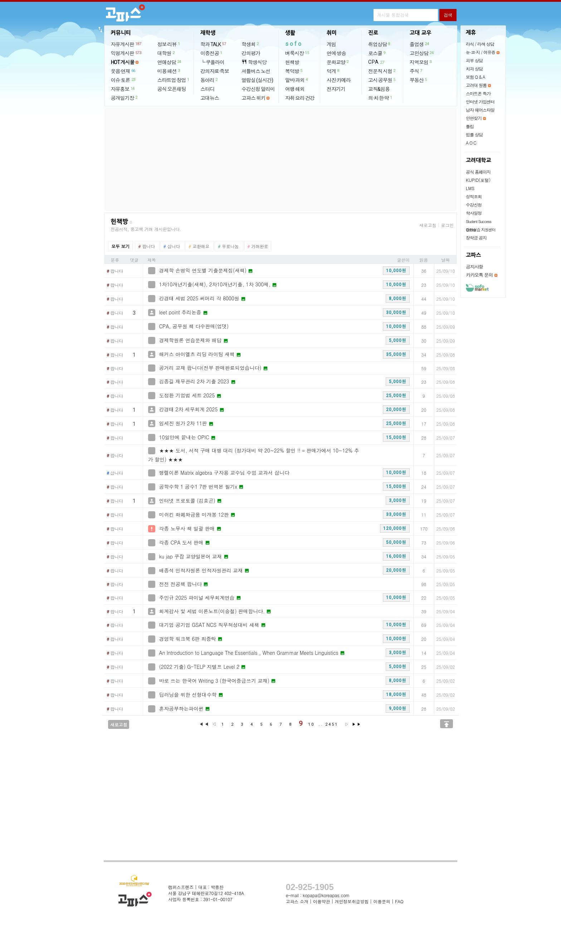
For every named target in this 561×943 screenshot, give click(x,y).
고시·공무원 (382, 80)
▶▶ (357, 724)
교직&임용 (379, 89)
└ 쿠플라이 (212, 62)
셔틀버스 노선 (256, 71)
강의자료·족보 (214, 71)
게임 (331, 44)
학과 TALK (213, 44)
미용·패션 (169, 71)
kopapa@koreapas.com (326, 895)
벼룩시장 (297, 53)
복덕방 (294, 71)
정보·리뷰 (169, 44)
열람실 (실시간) (257, 80)
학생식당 (254, 62)
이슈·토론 (123, 80)
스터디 (207, 89)
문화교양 (338, 62)
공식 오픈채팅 (171, 89)
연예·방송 (336, 53)
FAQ (399, 901)
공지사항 (474, 266)
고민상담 (422, 53)
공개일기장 (124, 98)
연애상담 (169, 62)
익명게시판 (126, 53)
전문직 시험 (382, 71)
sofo (294, 43)
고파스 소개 (297, 901)
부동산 (419, 80)
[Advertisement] (280, 159)
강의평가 (251, 53)
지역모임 (421, 62)
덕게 (333, 71)
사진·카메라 (339, 80)
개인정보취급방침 (352, 901)
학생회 (250, 44)
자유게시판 (126, 44)
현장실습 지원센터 (481, 229)
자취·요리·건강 (299, 98)
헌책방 (292, 62)
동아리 (209, 80)
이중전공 (211, 53)
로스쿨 (377, 53)
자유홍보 (123, 89)
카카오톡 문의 (479, 274)
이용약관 (321, 901)
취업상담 (379, 44)
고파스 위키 (253, 98)
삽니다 (115, 473)
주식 (416, 71)
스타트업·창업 (173, 80)
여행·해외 (294, 89)
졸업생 (419, 44)
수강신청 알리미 (258, 89)
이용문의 (381, 901)
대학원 (166, 53)
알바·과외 (296, 80)
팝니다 (115, 271)
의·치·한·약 (380, 98)
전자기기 (336, 89)
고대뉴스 (209, 98)
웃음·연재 (123, 71)
